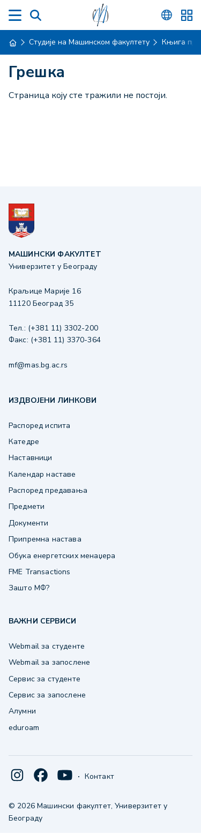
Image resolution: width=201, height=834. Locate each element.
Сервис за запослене (47, 695)
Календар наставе (42, 474)
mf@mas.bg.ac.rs (38, 365)
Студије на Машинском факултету (89, 42)
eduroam (24, 728)
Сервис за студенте (44, 679)
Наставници (31, 458)
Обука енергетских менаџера (62, 556)
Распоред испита (39, 425)
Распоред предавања (48, 490)
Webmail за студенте (47, 646)
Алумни (22, 711)
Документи (28, 523)
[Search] (35, 15)
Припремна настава (45, 539)
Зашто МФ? (29, 588)
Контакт (99, 776)
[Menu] (15, 15)
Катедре (24, 442)
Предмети (26, 506)
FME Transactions (40, 572)
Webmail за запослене (49, 662)
